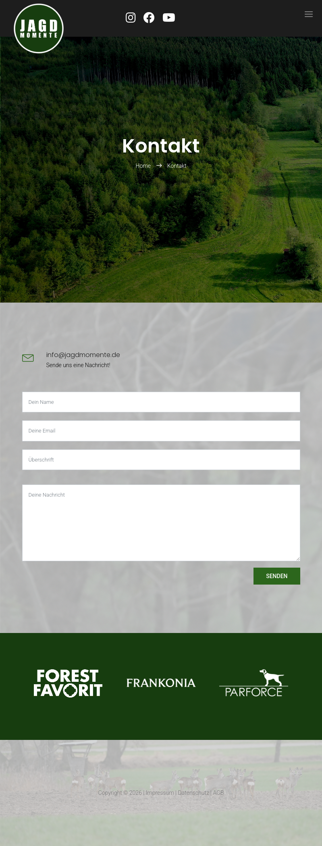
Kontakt (177, 166)
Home (144, 166)
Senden (276, 576)
